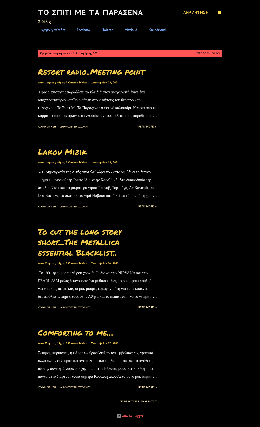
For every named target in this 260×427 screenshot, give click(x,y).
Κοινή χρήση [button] (47, 126)
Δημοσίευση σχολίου (75, 126)
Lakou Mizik (62, 151)
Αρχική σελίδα (50, 30)
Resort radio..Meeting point (91, 71)
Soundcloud (155, 30)
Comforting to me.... (76, 332)
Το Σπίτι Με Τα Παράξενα (90, 12)
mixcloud (128, 30)
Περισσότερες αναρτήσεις (138, 401)
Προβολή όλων (208, 53)
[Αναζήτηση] (196, 12)
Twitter (105, 30)
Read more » (147, 126)
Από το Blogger (130, 416)
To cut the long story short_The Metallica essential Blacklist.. (79, 242)
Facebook (81, 30)
